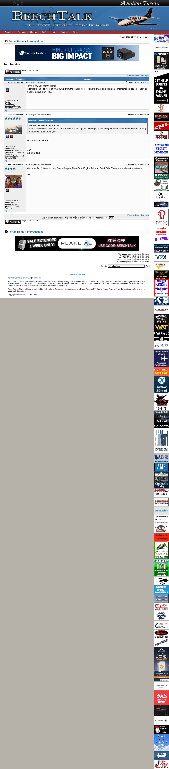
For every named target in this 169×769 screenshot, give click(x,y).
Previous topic (133, 76)
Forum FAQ (26, 278)
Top (5, 111)
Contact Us (36, 278)
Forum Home (16, 41)
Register (64, 32)
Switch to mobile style (77, 275)
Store (75, 32)
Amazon (22, 32)
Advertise (9, 32)
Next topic (145, 76)
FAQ (44, 32)
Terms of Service (14, 278)
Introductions (35, 41)
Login (53, 32)
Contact (33, 32)
